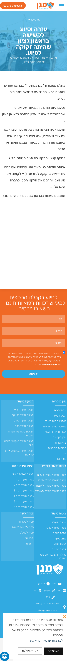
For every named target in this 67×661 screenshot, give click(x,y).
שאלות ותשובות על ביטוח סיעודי (52, 556)
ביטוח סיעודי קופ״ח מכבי (52, 480)
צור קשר (61, 459)
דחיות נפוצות (59, 549)
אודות (63, 453)
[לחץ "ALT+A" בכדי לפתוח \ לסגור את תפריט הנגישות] (4, 656)
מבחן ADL (60, 544)
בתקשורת (60, 442)
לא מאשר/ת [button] (30, 651)
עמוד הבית (60, 410)
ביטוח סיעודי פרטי (56, 527)
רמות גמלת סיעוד (22, 466)
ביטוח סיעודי (58, 513)
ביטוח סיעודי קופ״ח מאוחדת (50, 491)
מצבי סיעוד (60, 538)
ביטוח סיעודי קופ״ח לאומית (51, 485)
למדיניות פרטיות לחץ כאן (46, 640)
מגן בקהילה (34, 20)
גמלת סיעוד (59, 533)
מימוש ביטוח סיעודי (55, 421)
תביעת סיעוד (59, 415)
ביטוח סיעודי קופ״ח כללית (51, 475)
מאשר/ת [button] (53, 651)
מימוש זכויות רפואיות (54, 426)
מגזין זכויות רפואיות (55, 432)
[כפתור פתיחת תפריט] (61, 5)
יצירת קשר (27, 513)
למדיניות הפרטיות (52, 364)
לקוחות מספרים (57, 448)
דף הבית (53, 57)
